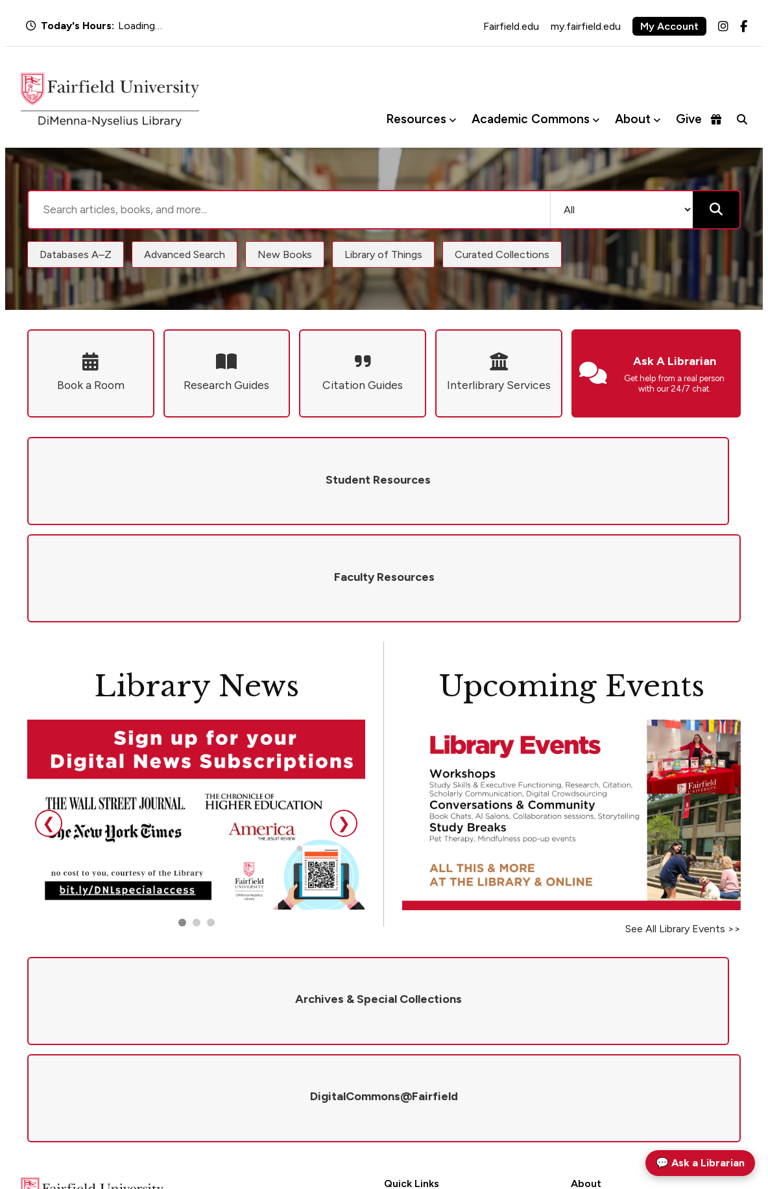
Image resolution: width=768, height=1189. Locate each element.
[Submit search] (716, 209)
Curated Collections (502, 254)
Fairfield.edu (511, 26)
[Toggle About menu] (656, 119)
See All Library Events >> (683, 831)
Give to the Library (608, 1041)
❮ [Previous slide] (48, 725)
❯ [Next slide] (343, 725)
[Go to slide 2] (196, 825)
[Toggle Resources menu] (452, 119)
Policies (586, 1024)
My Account (669, 26)
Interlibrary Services (424, 1058)
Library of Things (383, 254)
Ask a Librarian (414, 1024)
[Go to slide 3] (211, 825)
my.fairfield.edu (586, 26)
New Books (285, 254)
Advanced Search (184, 254)
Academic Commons (531, 119)
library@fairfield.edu (186, 1096)
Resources (416, 119)
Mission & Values (605, 1007)
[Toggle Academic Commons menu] (595, 119)
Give (698, 119)
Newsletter (593, 1075)
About (633, 119)
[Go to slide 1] (182, 825)
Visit (580, 1058)
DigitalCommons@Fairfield (441, 1075)
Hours (396, 1007)
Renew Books (411, 1041)
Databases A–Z (76, 254)
